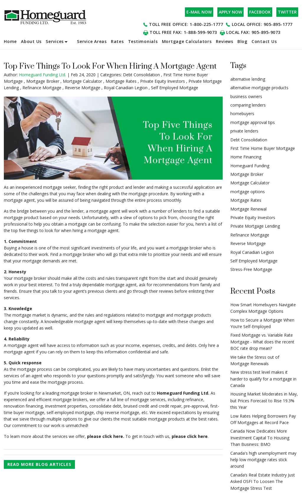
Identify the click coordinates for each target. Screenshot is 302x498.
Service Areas (92, 41)
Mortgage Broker (42, 81)
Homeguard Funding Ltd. (183, 393)
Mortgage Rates (121, 81)
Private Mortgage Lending (255, 226)
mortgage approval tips (252, 122)
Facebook (260, 12)
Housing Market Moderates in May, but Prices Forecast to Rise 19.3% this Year (264, 400)
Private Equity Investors (162, 81)
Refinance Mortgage (41, 87)
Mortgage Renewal (248, 209)
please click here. (105, 436)
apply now (230, 12)
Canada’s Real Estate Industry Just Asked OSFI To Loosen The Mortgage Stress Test (262, 481)
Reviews (224, 41)
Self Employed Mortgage (174, 87)
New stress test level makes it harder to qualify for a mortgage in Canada (263, 378)
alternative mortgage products (259, 87)
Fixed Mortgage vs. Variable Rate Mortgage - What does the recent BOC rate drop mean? (262, 341)
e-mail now (199, 12)
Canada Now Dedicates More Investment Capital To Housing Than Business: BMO (259, 437)
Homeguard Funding (249, 165)
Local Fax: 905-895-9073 (253, 32)
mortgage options (247, 191)
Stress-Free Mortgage (251, 269)
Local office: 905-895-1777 (262, 24)
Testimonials (143, 41)
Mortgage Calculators (187, 41)
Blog (242, 41)
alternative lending (247, 79)
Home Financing (245, 157)
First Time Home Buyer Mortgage (262, 148)
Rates (117, 41)
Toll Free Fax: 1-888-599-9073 (183, 32)
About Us (31, 41)
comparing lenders (248, 105)
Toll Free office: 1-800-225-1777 (186, 24)
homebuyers (242, 113)
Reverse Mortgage (82, 87)
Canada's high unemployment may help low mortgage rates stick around (263, 459)
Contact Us (264, 41)
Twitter (287, 12)
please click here (190, 436)
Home (10, 41)
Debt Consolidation (141, 74)
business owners (246, 96)
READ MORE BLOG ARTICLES (39, 464)
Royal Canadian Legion (125, 87)
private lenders (244, 131)
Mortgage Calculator (82, 81)
